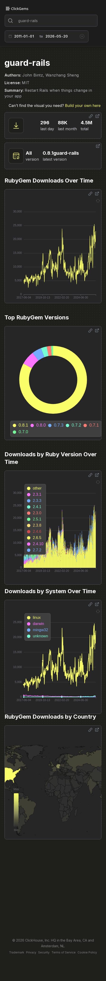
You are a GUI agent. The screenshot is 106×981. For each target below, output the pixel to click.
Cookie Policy (87, 952)
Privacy (31, 952)
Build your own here (83, 105)
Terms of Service (63, 952)
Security (44, 952)
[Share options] (90, 116)
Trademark (16, 952)
